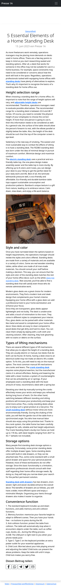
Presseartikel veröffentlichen (22, 584)
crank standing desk (39, 367)
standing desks (13, 81)
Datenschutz (51, 584)
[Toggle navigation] (56, 3)
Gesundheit (30, 31)
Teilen (7, 584)
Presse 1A (7, 3)
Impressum (40, 584)
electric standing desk (20, 159)
